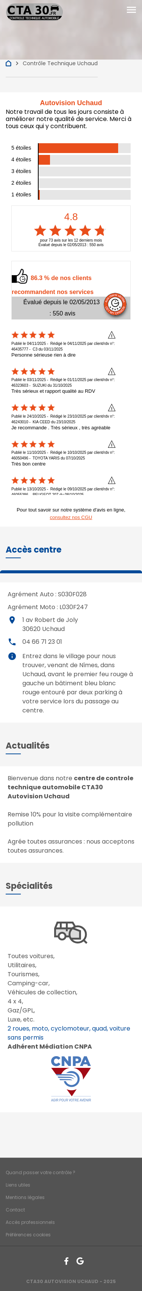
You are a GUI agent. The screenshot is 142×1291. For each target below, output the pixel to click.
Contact (15, 1210)
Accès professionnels (30, 1222)
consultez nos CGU (71, 517)
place (12, 620)
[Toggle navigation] (131, 10)
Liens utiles (18, 1185)
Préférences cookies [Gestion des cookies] (28, 1234)
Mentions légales (25, 1197)
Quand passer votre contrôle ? (40, 1172)
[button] (33, 550)
